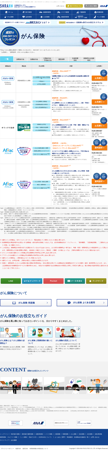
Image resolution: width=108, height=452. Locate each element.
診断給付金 (20, 59)
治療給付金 (34, 59)
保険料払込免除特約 (88, 59)
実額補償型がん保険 (24, 80)
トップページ (4, 434)
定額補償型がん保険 (24, 102)
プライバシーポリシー (7, 448)
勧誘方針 (18, 448)
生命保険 (81, 434)
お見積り (99, 78)
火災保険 (89, 434)
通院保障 (61, 59)
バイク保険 (48, 434)
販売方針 (25, 448)
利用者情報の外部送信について (39, 448)
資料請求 (99, 148)
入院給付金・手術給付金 (47, 59)
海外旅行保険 (15, 434)
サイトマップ (4, 440)
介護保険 (57, 434)
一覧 (7, 59)
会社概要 (14, 440)
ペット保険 (23, 437)
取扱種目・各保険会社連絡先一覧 (78, 437)
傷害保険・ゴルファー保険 (8, 437)
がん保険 (73, 434)
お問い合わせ (60, 6)
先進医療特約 (75, 59)
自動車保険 (39, 434)
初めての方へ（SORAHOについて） (40, 437)
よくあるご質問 (60, 437)
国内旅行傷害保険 (27, 434)
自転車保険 (98, 434)
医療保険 (65, 434)
